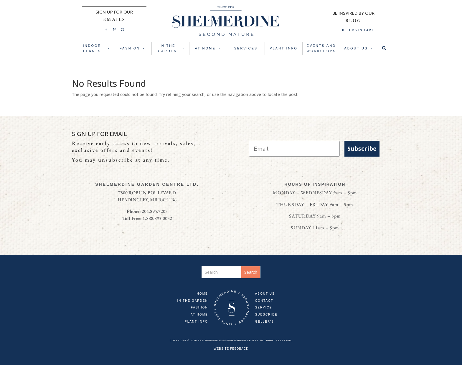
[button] (384, 48)
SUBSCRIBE (266, 314)
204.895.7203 (155, 211)
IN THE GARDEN (172, 48)
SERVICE (263, 307)
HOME (202, 293)
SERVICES (246, 48)
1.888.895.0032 (157, 218)
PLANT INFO (284, 48)
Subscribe (362, 148)
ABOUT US (359, 48)
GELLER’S (264, 321)
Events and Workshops (321, 48)
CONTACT (264, 300)
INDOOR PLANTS (97, 48)
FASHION (133, 48)
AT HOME (208, 48)
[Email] (294, 149)
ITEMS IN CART (358, 30)
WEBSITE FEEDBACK (231, 348)
